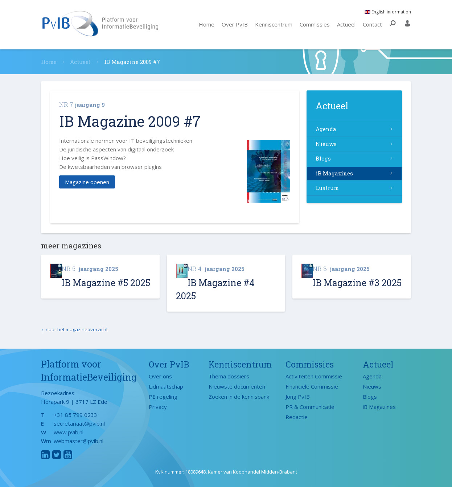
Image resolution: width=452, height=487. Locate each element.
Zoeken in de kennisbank (239, 396)
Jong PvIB (297, 396)
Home (206, 24)
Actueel (346, 24)
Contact (372, 24)
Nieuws (326, 143)
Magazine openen (87, 182)
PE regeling (163, 396)
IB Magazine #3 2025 (357, 283)
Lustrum (327, 187)
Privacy (158, 406)
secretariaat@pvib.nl (79, 423)
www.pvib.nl (68, 432)
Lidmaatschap (166, 386)
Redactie (296, 417)
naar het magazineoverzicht (77, 329)
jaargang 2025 (90, 268)
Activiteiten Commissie (313, 376)
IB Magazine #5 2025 (106, 283)
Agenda (326, 129)
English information (388, 12)
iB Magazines (334, 173)
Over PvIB (235, 24)
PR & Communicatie (309, 406)
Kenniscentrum (273, 24)
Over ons (160, 376)
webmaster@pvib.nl (78, 441)
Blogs (323, 158)
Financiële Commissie (311, 386)
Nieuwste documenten (237, 386)
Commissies (315, 24)
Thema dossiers (229, 376)
